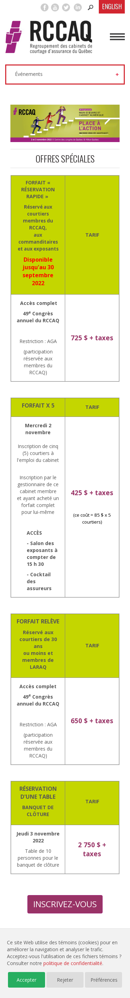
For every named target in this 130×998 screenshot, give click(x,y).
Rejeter (65, 980)
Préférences (104, 980)
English (112, 6)
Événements (29, 74)
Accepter (26, 980)
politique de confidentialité (72, 963)
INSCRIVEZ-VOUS (65, 904)
